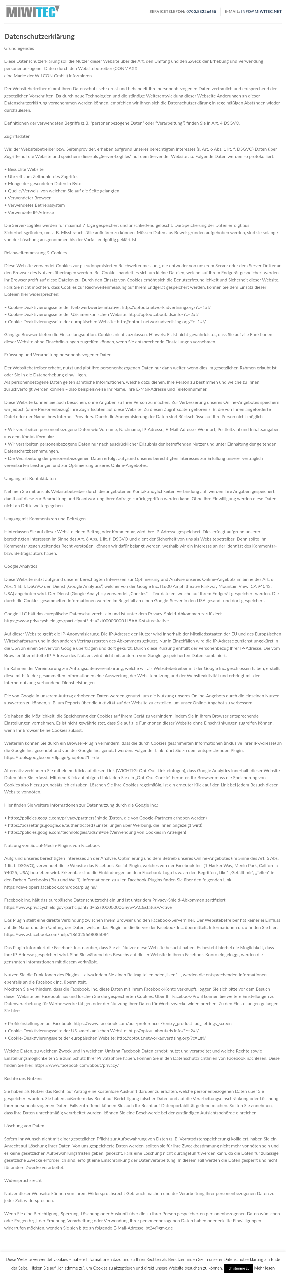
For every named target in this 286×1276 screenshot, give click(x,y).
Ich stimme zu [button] (239, 1268)
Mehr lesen (264, 1267)
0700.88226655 (201, 11)
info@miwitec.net (261, 11)
